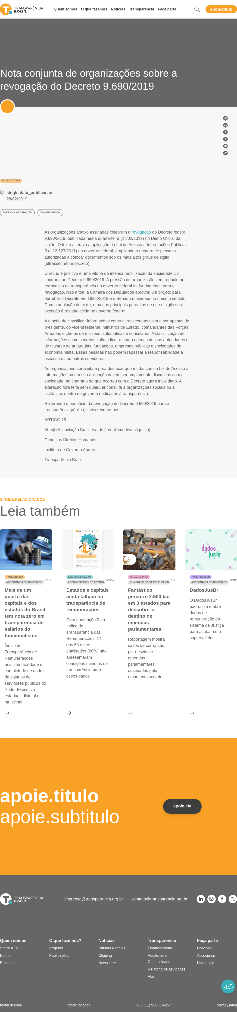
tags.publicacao (79, 577)
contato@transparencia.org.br (159, 899)
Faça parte (167, 9)
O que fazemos (94, 9)
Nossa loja (205, 963)
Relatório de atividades (166, 969)
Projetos (56, 948)
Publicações (59, 955)
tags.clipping (139, 577)
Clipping (105, 955)
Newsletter (107, 963)
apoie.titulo (221, 9)
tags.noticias (11, 180)
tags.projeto (200, 577)
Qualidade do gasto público (149, 582)
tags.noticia (14, 577)
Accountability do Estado (24, 582)
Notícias (118, 9)
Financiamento (160, 948)
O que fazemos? (65, 940)
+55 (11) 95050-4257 (153, 1005)
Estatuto (7, 963)
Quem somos (65, 9)
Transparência (141, 9)
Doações (204, 948)
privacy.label (227, 1005)
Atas (151, 977)
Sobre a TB (9, 948)
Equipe (6, 955)
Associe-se (206, 955)
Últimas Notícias (112, 948)
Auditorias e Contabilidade (159, 959)
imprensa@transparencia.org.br (93, 899)
